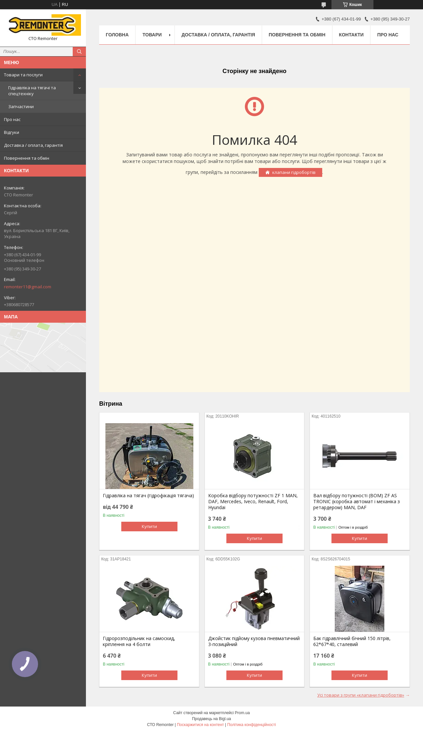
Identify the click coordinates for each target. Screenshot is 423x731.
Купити (149, 526)
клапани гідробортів (294, 172)
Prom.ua (242, 713)
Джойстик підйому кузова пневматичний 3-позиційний (254, 641)
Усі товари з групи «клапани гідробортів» (360, 695)
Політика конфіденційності (251, 724)
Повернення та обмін (26, 158)
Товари (152, 34)
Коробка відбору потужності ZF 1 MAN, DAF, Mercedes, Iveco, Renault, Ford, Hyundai (253, 501)
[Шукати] (79, 52)
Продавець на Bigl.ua (211, 718)
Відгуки (11, 132)
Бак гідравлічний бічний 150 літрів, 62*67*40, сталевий (352, 641)
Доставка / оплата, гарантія (33, 145)
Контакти (351, 34)
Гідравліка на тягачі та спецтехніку (32, 91)
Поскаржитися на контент (200, 724)
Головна (117, 34)
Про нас (12, 119)
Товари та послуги (23, 75)
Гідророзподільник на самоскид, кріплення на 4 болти (139, 641)
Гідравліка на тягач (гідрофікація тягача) (148, 496)
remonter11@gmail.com (27, 287)
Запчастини (21, 106)
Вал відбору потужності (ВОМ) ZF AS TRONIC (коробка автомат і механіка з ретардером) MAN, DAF (356, 501)
